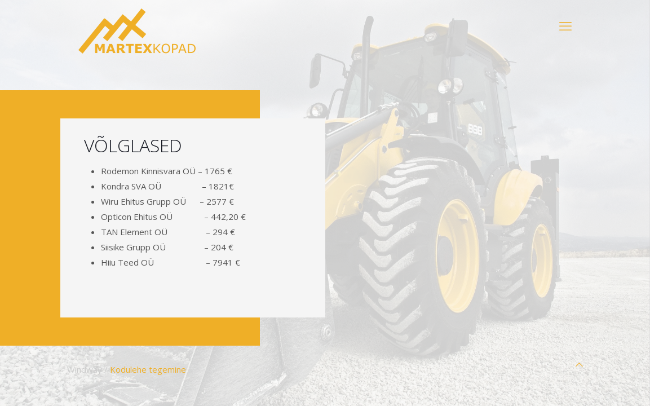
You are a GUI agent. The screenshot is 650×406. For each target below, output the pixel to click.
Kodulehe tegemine (148, 369)
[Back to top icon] (579, 365)
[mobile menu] (565, 25)
